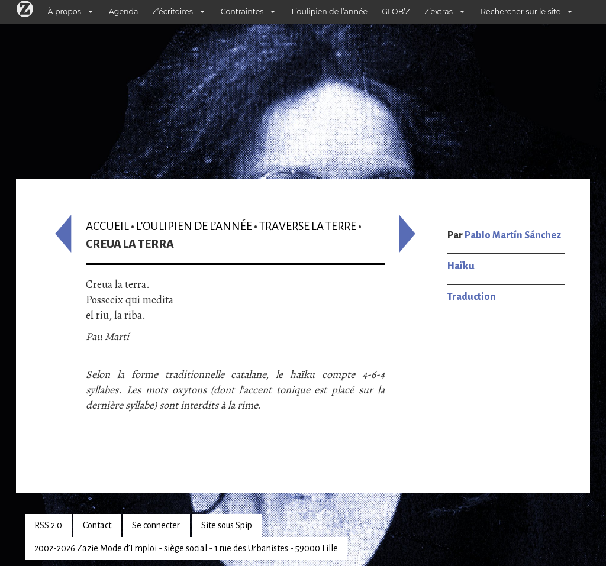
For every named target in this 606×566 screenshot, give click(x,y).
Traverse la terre (307, 226)
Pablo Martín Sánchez (513, 235)
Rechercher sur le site (520, 11)
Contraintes (242, 11)
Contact (97, 525)
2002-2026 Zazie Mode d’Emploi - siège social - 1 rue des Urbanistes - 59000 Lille (186, 548)
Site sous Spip (226, 525)
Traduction (471, 297)
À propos (64, 11)
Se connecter (156, 525)
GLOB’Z (396, 11)
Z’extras (438, 11)
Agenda (123, 11)
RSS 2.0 (48, 525)
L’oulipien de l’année (329, 11)
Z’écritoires (173, 11)
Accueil (107, 226)
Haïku (461, 266)
